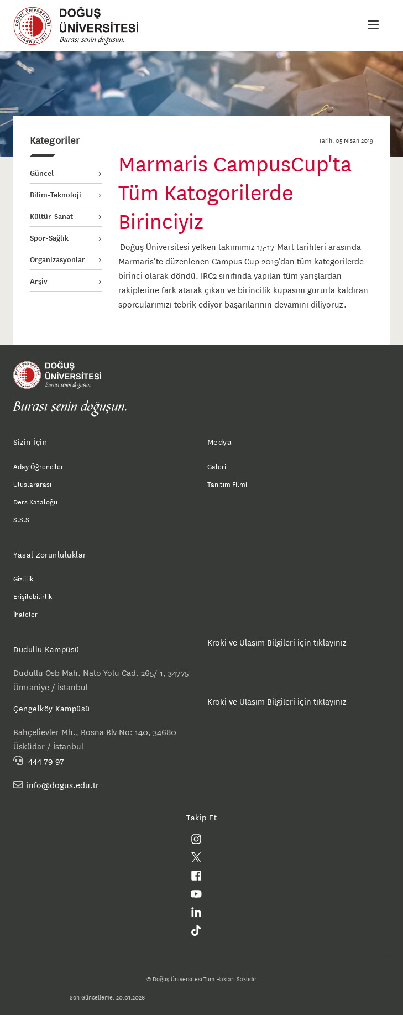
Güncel (42, 172)
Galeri (216, 465)
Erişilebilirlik (32, 595)
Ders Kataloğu (35, 501)
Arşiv (39, 280)
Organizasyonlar (57, 259)
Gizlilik (23, 578)
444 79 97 (46, 760)
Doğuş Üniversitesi (81, 26)
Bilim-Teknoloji (55, 194)
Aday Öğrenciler (38, 465)
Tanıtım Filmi (227, 483)
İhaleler (25, 613)
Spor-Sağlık (49, 237)
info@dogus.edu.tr (63, 784)
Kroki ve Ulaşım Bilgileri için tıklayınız (277, 642)
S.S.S (21, 518)
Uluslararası (32, 483)
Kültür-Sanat (51, 216)
